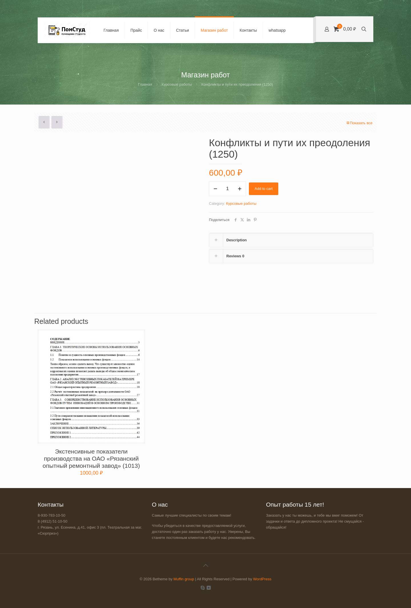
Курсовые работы (177, 84)
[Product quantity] (227, 188)
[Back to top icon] (205, 565)
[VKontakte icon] (208, 587)
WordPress (262, 579)
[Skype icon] (202, 587)
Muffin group (184, 579)
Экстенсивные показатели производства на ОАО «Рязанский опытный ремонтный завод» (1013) (91, 458)
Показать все (359, 123)
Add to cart (264, 188)
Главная (145, 84)
